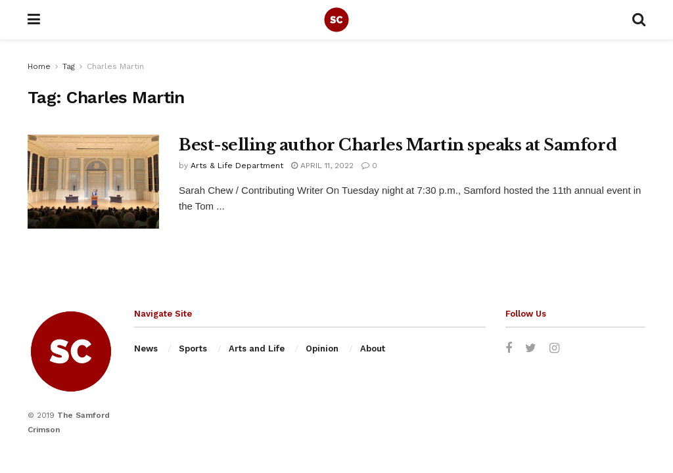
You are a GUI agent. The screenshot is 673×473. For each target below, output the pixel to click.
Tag (68, 66)
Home (39, 66)
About (372, 348)
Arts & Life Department (237, 165)
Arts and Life (257, 348)
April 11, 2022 (322, 165)
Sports (193, 348)
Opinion (322, 348)
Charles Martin (115, 66)
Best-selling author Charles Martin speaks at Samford (397, 144)
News (146, 348)
